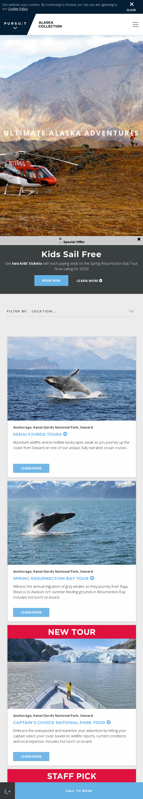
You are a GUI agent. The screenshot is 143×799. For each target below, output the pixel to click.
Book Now (51, 270)
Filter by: (17, 301)
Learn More (87, 270)
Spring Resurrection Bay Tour (50, 567)
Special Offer (71, 230)
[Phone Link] (8, 790)
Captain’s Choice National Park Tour (59, 711)
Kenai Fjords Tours (37, 423)
